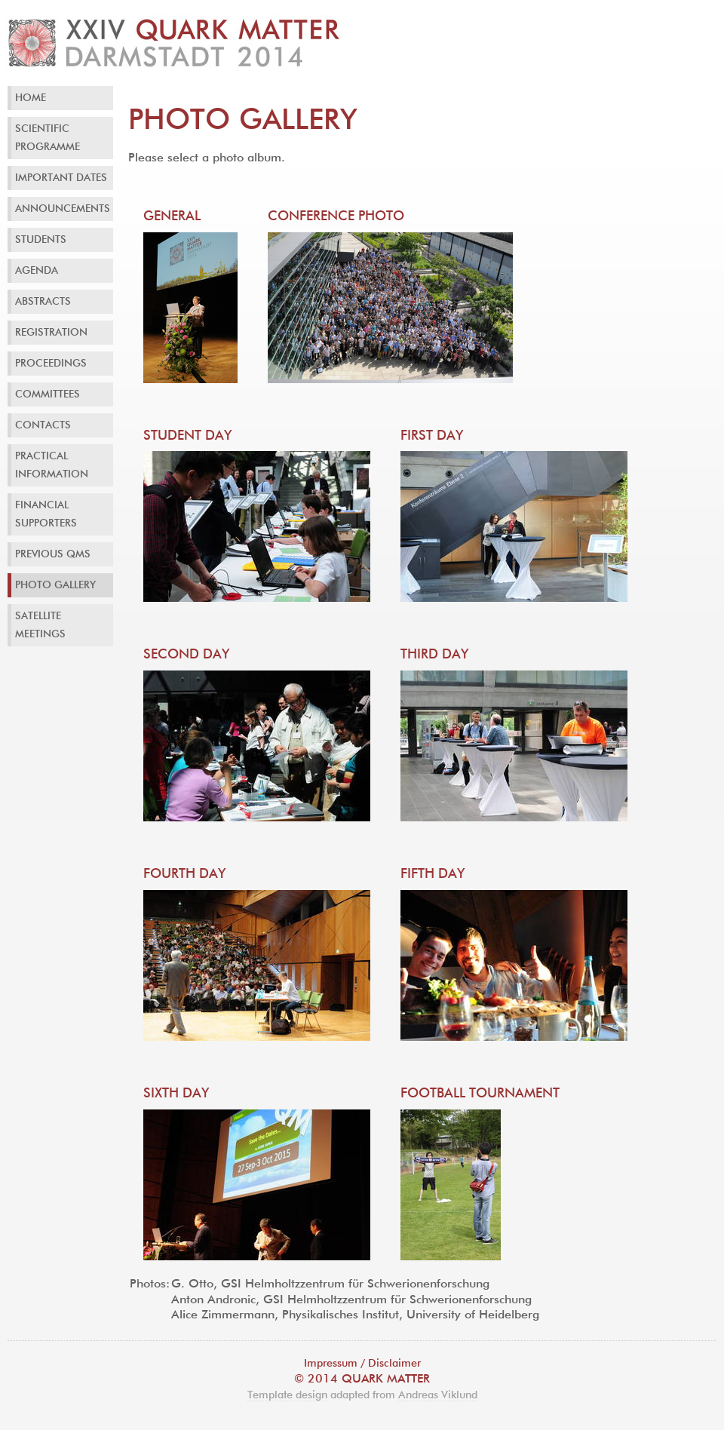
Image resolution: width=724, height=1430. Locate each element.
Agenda (36, 270)
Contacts (43, 425)
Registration (51, 332)
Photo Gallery (55, 585)
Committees (47, 394)
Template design (287, 1395)
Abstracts (43, 301)
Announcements (62, 209)
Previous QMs (52, 554)
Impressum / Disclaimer (362, 1363)
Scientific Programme (47, 138)
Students (40, 240)
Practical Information (51, 465)
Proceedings (51, 363)
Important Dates (61, 178)
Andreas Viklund (437, 1395)
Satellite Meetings (40, 625)
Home (30, 98)
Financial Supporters (46, 514)
